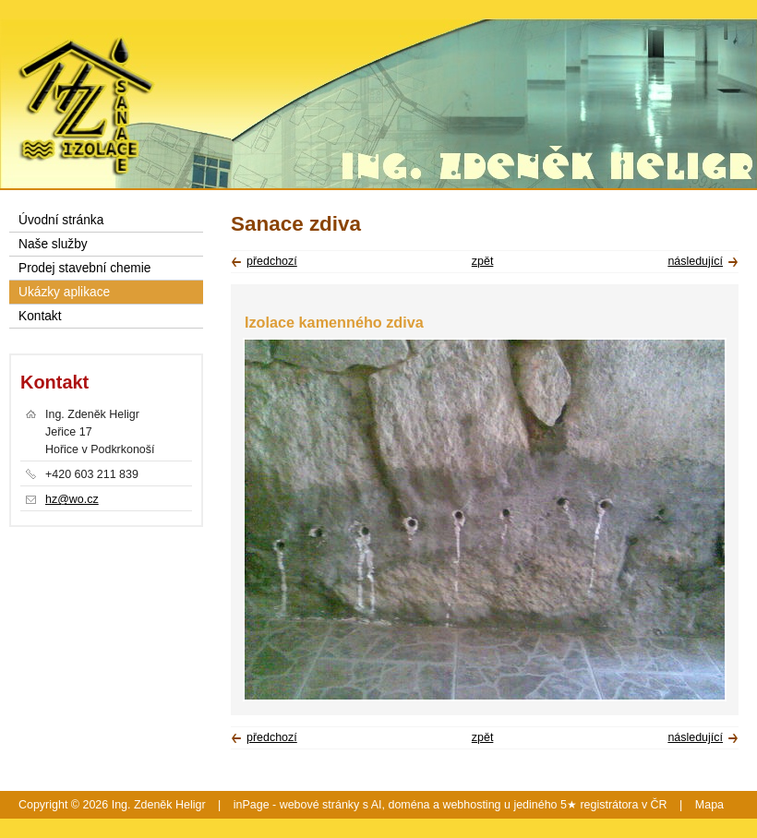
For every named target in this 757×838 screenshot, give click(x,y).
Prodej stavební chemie (84, 268)
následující (695, 261)
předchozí (271, 261)
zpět (483, 261)
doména (408, 804)
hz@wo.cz (72, 499)
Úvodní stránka (60, 220)
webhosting (471, 804)
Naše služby (53, 244)
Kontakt (40, 316)
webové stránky (320, 804)
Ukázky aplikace (64, 292)
